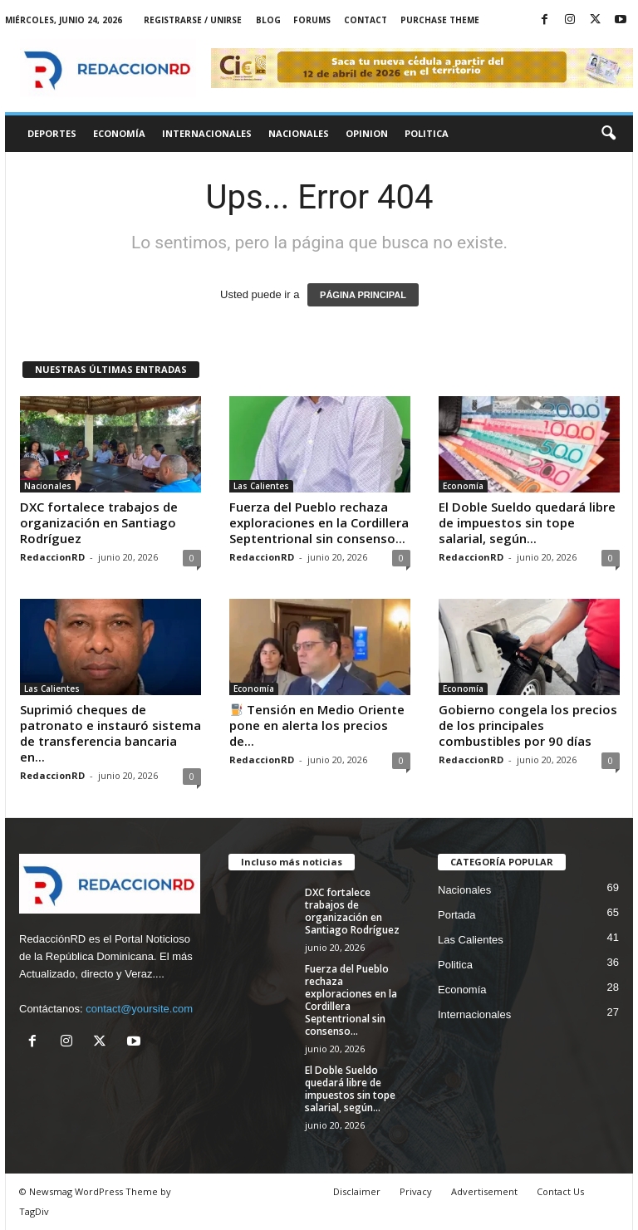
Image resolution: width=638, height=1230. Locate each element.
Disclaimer (356, 1191)
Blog (268, 20)
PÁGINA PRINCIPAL (363, 295)
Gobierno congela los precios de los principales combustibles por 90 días (528, 725)
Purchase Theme (439, 20)
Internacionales (207, 133)
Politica (427, 133)
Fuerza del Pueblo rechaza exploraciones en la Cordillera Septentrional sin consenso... (319, 522)
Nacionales (298, 133)
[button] (608, 133)
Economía (119, 133)
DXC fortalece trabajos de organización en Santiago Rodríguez (99, 522)
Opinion (367, 133)
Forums (312, 20)
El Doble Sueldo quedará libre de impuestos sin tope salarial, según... (527, 522)
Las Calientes (261, 486)
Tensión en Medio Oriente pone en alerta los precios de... (317, 725)
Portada (457, 915)
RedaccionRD (52, 557)
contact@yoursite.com (139, 1008)
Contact (365, 20)
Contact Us (560, 1191)
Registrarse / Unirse (193, 20)
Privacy (416, 1191)
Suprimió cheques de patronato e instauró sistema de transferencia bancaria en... (110, 733)
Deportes (51, 133)
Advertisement (484, 1191)
